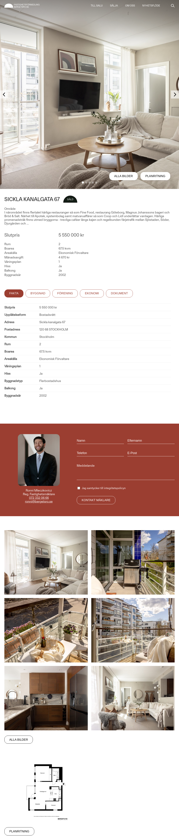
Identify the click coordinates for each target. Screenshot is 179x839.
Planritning (155, 176)
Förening (65, 293)
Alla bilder (123, 176)
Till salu (97, 5)
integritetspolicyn (115, 488)
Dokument (119, 293)
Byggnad (37, 293)
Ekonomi (92, 293)
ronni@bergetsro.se (39, 501)
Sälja (114, 5)
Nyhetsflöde (151, 5)
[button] (83, 182)
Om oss (130, 5)
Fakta (14, 293)
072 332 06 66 (39, 498)
